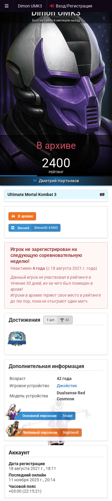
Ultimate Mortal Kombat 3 (56, 194)
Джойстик (67, 385)
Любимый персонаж (45, 432)
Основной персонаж (42, 416)
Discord (35, 227)
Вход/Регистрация (70, 6)
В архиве (22, 216)
